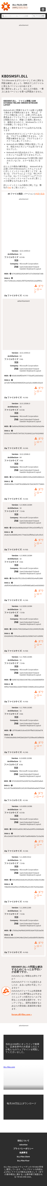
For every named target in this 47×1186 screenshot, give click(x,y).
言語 (42, 193)
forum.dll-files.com (21, 1014)
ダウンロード (39, 289)
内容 (37, 193)
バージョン (29, 193)
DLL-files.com (9, 1067)
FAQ (9, 187)
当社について (23, 1141)
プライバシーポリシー (23, 1149)
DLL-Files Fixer (23, 1161)
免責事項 (23, 1153)
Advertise (23, 1145)
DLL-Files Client (23, 1157)
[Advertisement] (23, 50)
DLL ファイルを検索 (38, 16)
